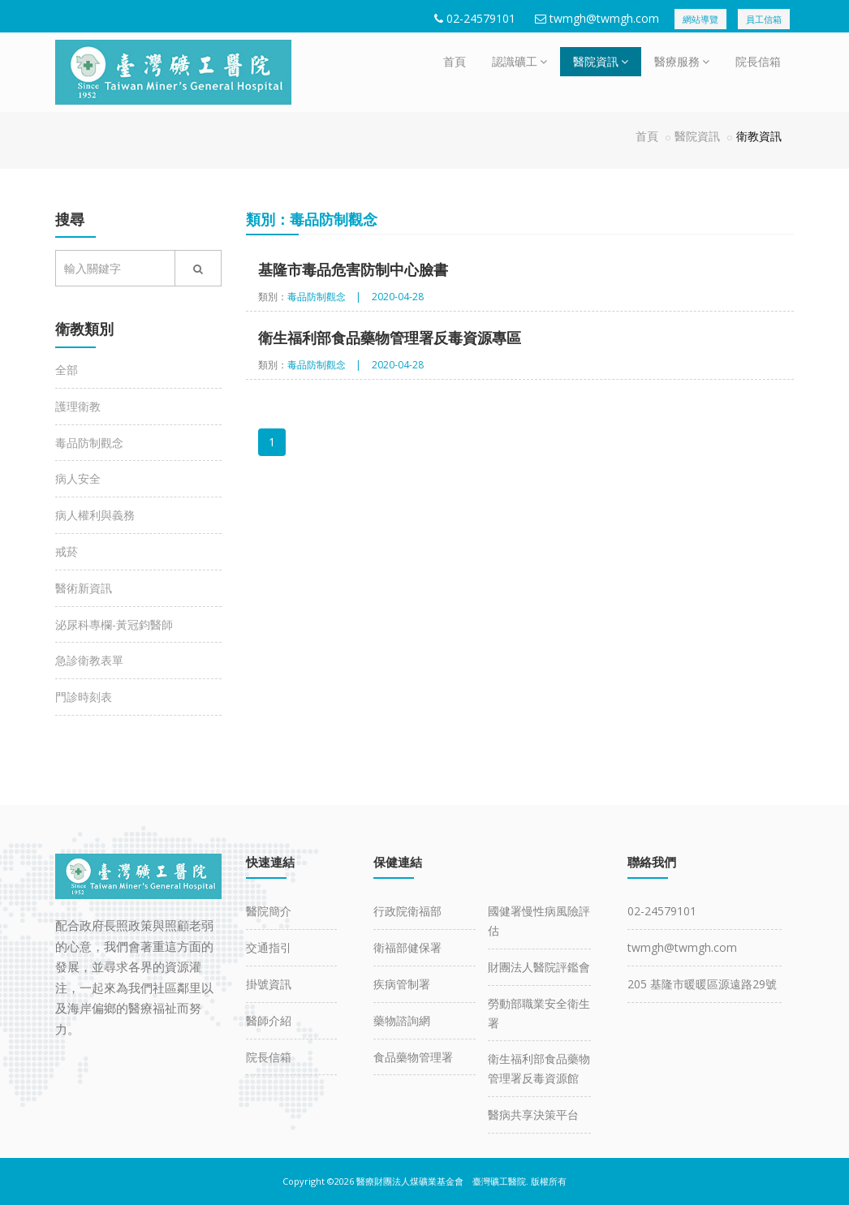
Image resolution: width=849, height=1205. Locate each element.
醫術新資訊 (83, 588)
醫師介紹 (268, 1020)
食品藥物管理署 (413, 1057)
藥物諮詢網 (401, 1020)
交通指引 (268, 947)
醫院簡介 (268, 911)
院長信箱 (758, 61)
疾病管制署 (401, 984)
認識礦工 (519, 61)
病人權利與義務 (95, 515)
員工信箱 (764, 19)
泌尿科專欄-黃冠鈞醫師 (114, 624)
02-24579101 (480, 18)
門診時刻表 (83, 696)
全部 (66, 369)
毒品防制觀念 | (324, 296)
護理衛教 (78, 406)
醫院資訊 (600, 61)
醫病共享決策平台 (533, 1114)
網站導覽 (700, 19)
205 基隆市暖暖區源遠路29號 (702, 984)
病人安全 (78, 478)
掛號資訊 (268, 984)
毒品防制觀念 (89, 442)
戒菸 (66, 551)
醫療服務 (681, 61)
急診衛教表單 (89, 660)
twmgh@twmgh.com (604, 18)
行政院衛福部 (407, 911)
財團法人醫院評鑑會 (539, 967)
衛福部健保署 (407, 947)
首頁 (454, 61)
